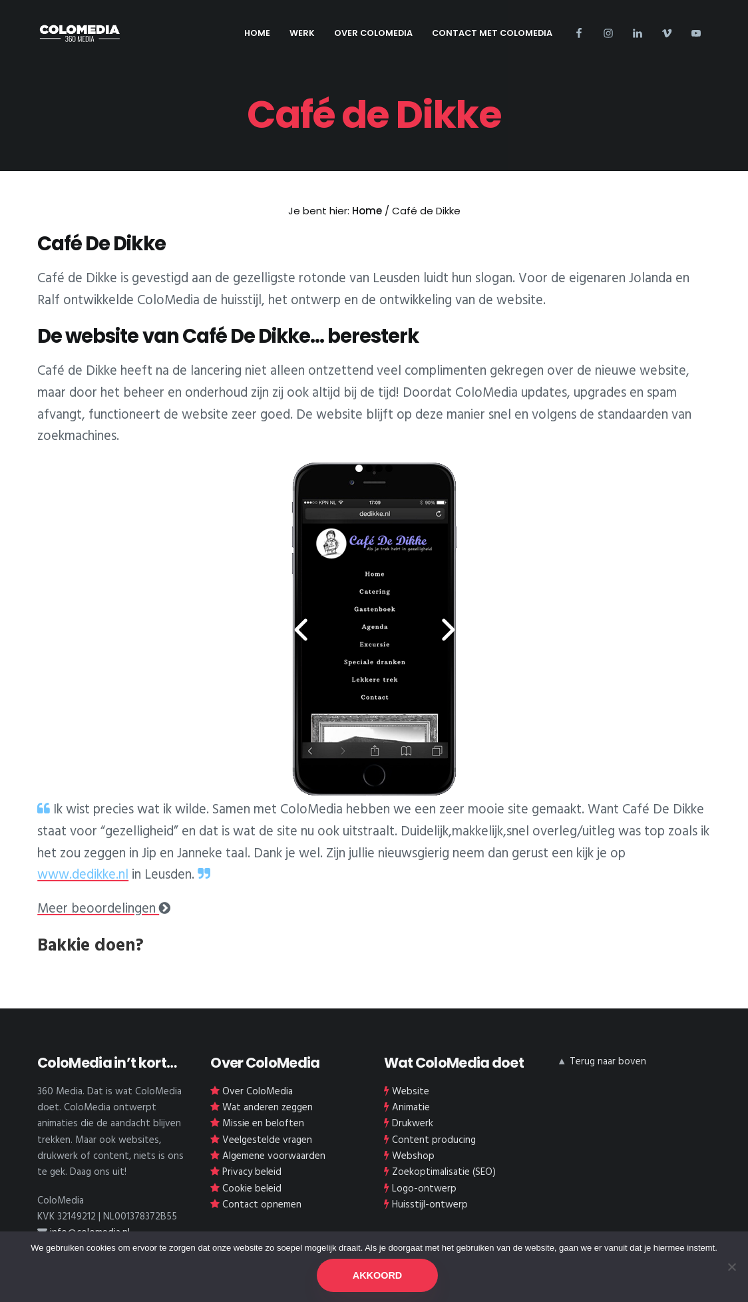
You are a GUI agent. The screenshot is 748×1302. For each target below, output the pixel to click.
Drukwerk (412, 1124)
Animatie (411, 1108)
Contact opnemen (261, 1205)
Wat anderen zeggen (267, 1108)
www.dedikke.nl (82, 875)
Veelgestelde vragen (267, 1140)
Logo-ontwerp (424, 1189)
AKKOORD (377, 1275)
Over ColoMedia (257, 1092)
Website (410, 1092)
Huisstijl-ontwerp (430, 1205)
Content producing (434, 1140)
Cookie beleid (251, 1189)
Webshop (413, 1156)
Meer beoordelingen (103, 909)
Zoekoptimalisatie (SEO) (444, 1172)
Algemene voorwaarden (273, 1156)
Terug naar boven (608, 1062)
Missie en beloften (263, 1124)
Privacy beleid (251, 1172)
